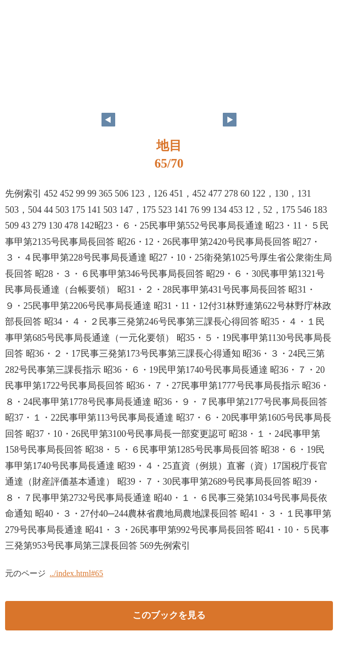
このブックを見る (169, 615)
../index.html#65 (76, 573)
